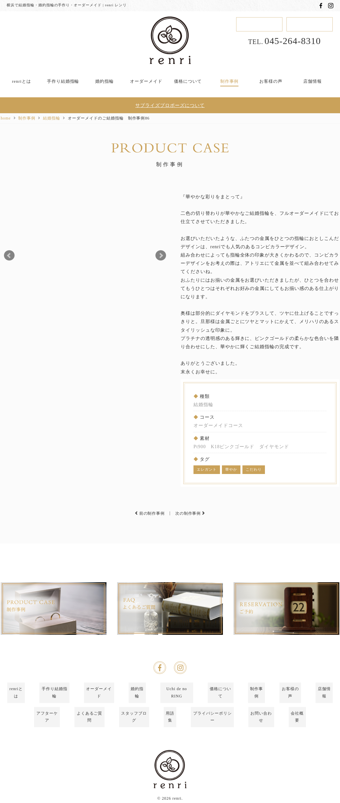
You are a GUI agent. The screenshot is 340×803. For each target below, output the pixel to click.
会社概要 (297, 724)
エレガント (207, 469)
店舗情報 (312, 81)
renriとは (21, 81)
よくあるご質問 (89, 724)
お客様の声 (270, 81)
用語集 (170, 724)
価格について (188, 81)
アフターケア (47, 724)
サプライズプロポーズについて (170, 106)
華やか (231, 469)
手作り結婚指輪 (63, 81)
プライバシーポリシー (212, 724)
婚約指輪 (104, 81)
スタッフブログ (134, 724)
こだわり (254, 469)
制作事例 (229, 81)
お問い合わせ (261, 724)
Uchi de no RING (176, 713)
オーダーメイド (146, 81)
